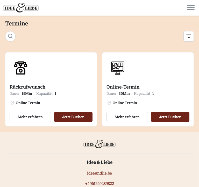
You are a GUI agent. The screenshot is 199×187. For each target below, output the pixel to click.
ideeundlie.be (99, 173)
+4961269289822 (99, 183)
